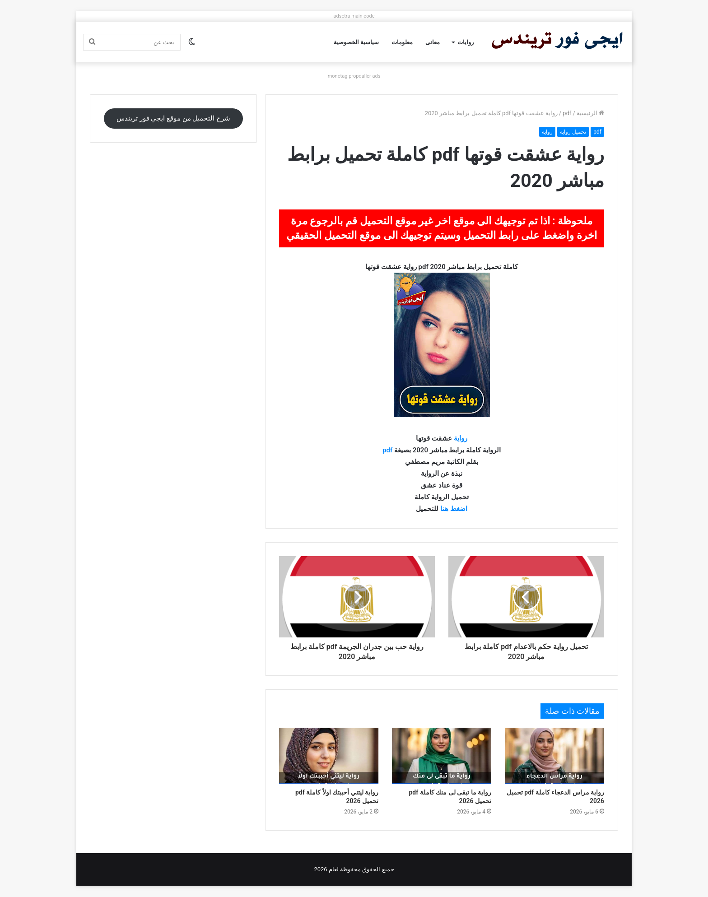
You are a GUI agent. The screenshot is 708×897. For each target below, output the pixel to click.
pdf (567, 113)
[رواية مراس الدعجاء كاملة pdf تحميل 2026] (554, 756)
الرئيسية (590, 113)
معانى (432, 42)
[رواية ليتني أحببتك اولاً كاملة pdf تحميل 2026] (328, 756)
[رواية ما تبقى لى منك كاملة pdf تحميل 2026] (441, 756)
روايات (465, 42)
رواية (547, 132)
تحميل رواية (573, 132)
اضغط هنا (453, 509)
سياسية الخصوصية (356, 42)
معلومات (402, 42)
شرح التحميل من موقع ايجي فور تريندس (173, 118)
